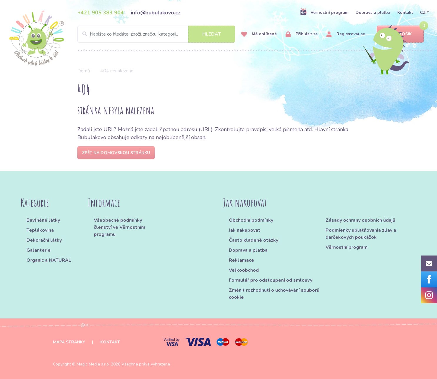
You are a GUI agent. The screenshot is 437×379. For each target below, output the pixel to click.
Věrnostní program (347, 247)
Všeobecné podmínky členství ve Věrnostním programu (119, 227)
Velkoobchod (244, 270)
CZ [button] (423, 12)
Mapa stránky (69, 342)
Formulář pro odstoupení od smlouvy (270, 280)
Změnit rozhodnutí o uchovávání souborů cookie (274, 293)
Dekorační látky (44, 240)
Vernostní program (324, 12)
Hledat (211, 34)
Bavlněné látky (43, 220)
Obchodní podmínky (251, 220)
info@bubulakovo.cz (156, 12)
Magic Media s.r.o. (93, 364)
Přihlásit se (302, 34)
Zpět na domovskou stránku (116, 153)
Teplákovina (40, 230)
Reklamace (241, 260)
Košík (400, 34)
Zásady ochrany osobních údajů (360, 220)
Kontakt (405, 12)
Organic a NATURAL (48, 260)
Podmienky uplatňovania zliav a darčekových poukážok (361, 234)
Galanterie (38, 250)
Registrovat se (345, 34)
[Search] (156, 34)
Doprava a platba (373, 12)
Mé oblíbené (259, 34)
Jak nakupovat (244, 230)
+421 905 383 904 (100, 12)
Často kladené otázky (253, 240)
